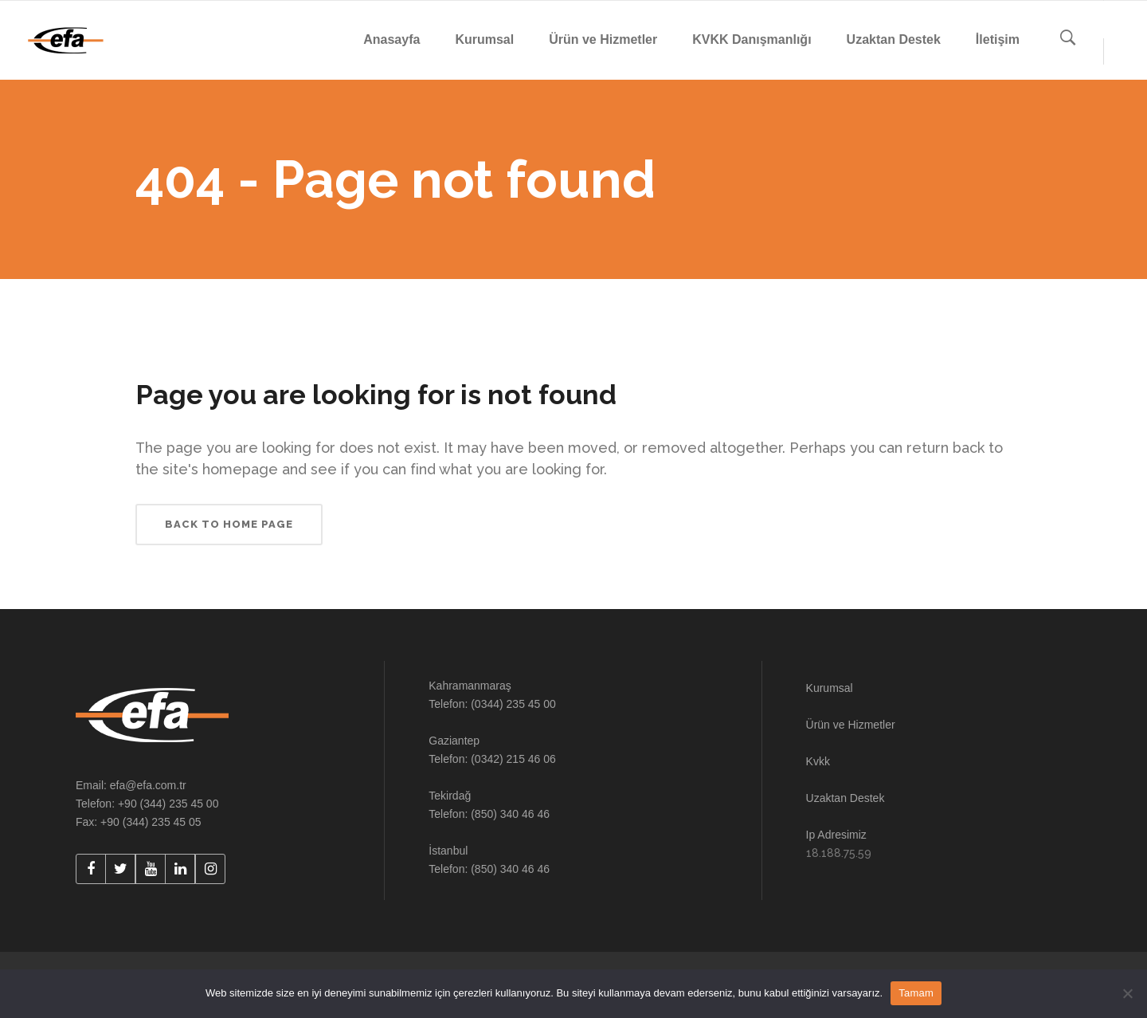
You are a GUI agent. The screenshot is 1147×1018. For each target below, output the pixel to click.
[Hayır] (1127, 993)
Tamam (916, 993)
